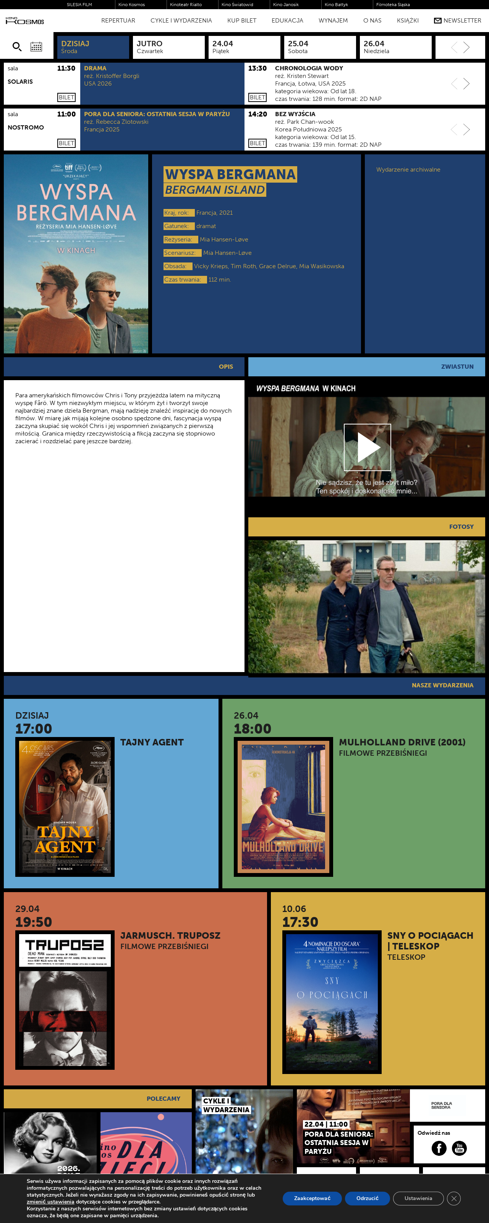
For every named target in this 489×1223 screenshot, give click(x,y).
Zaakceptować (312, 1198)
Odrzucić (367, 1198)
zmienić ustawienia (50, 1202)
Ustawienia (418, 1198)
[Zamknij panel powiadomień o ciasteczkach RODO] (454, 1198)
